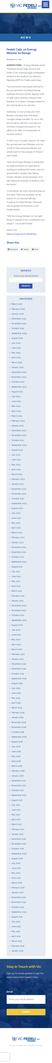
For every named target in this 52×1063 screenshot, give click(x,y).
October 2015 (18, 907)
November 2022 (19, 494)
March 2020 (17, 649)
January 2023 (18, 484)
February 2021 (18, 596)
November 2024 (19, 377)
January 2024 (18, 426)
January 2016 (17, 892)
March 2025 (17, 362)
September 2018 (19, 737)
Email (10, 991)
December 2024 (19, 372)
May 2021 (16, 581)
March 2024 (17, 416)
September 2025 (19, 333)
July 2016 (16, 863)
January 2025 (17, 367)
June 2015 (16, 926)
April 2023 (16, 469)
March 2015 (17, 941)
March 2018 (17, 766)
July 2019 (16, 688)
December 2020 (19, 605)
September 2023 (19, 445)
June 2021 (16, 576)
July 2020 (16, 630)
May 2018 (16, 756)
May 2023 (16, 465)
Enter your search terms (26, 276)
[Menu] (45, 4)
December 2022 (19, 489)
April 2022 (16, 528)
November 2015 (19, 902)
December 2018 (19, 722)
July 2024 (16, 396)
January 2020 (18, 659)
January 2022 (18, 542)
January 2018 (17, 776)
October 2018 (18, 732)
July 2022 (16, 513)
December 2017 (19, 781)
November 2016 (19, 844)
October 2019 (18, 674)
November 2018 (19, 727)
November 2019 (19, 669)
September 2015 (19, 912)
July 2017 (16, 805)
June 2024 (16, 401)
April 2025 (16, 357)
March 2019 (17, 708)
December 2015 (19, 897)
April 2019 (16, 703)
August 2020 (17, 625)
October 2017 (18, 790)
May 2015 (16, 931)
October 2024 (18, 382)
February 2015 (18, 946)
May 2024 (16, 406)
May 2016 (16, 873)
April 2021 (16, 586)
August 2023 (17, 450)
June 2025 (16, 348)
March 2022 (17, 533)
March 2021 (17, 591)
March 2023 (17, 474)
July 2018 (16, 746)
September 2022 (19, 503)
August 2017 (17, 800)
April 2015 (16, 936)
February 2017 (18, 829)
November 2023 (19, 435)
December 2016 (19, 839)
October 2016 (18, 849)
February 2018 (18, 771)
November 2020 (19, 610)
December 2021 (19, 547)
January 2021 (17, 601)
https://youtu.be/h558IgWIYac (22, 234)
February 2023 (18, 479)
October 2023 (18, 440)
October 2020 (18, 615)
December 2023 (19, 430)
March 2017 (17, 824)
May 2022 (16, 523)
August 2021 (17, 567)
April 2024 (16, 411)
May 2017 (16, 815)
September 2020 (19, 620)
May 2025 (16, 353)
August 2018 (17, 742)
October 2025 (18, 328)
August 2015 (17, 917)
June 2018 (16, 751)
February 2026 (18, 309)
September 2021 (19, 562)
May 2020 (16, 639)
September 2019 (19, 678)
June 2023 (16, 460)
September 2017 (19, 795)
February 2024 (18, 421)
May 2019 (16, 698)
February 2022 (18, 537)
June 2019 (16, 693)
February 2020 (18, 654)
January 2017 (17, 834)
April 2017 (16, 819)
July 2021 (16, 571)
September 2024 (19, 387)
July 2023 (16, 455)
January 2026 (18, 314)
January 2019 (17, 717)
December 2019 (19, 664)
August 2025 (17, 338)
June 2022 (16, 518)
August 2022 (17, 508)
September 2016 (19, 854)
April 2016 (16, 878)
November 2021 (19, 552)
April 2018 (16, 761)
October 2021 (18, 557)
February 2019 (18, 712)
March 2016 (17, 883)
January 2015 (17, 951)
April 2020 (16, 644)
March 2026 (17, 304)
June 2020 (16, 635)
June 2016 (16, 868)
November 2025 (19, 323)
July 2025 (16, 343)
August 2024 (17, 392)
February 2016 (18, 888)
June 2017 (16, 810)
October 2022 (18, 499)
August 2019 (17, 683)
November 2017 (19, 785)
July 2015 (16, 922)
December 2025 (19, 319)
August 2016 (17, 858)
